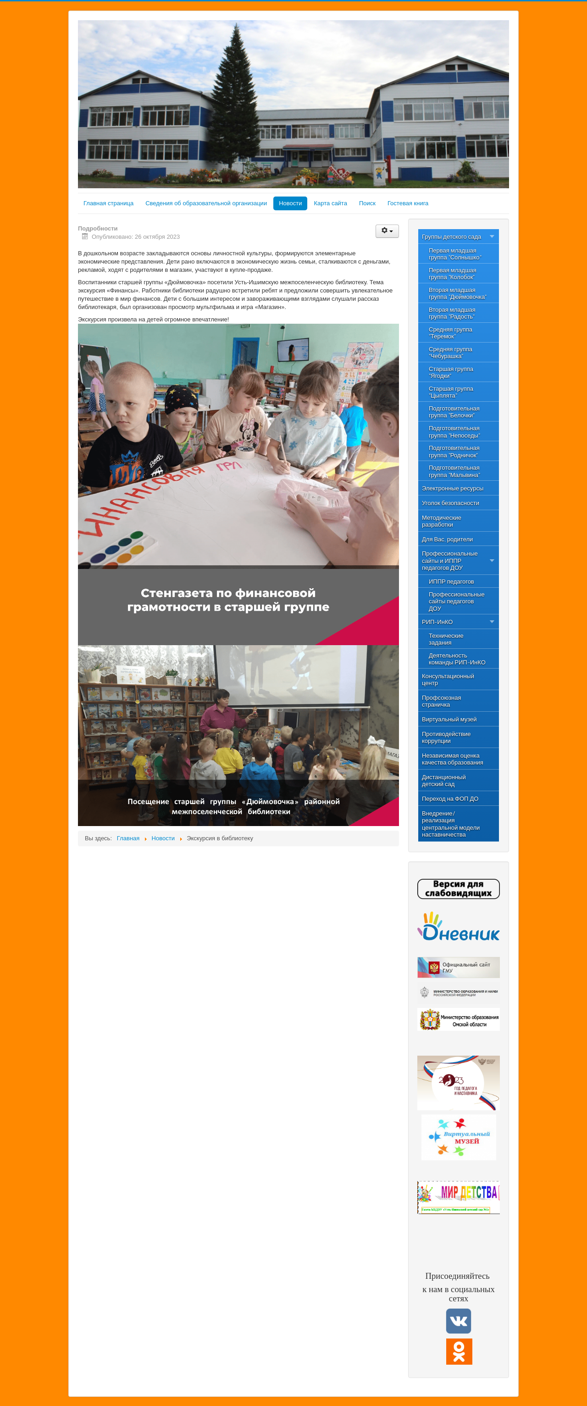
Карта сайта (330, 203)
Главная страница (108, 203)
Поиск (367, 203)
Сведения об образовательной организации (206, 203)
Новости (290, 203)
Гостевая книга (408, 203)
